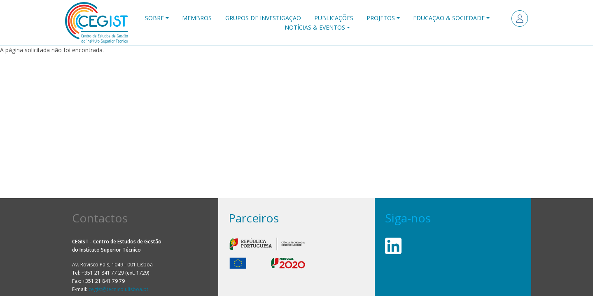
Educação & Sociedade (449, 18)
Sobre (154, 18)
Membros (197, 18)
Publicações (333, 18)
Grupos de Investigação (263, 18)
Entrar (519, 18)
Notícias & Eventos (315, 27)
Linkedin (393, 246)
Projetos (381, 18)
